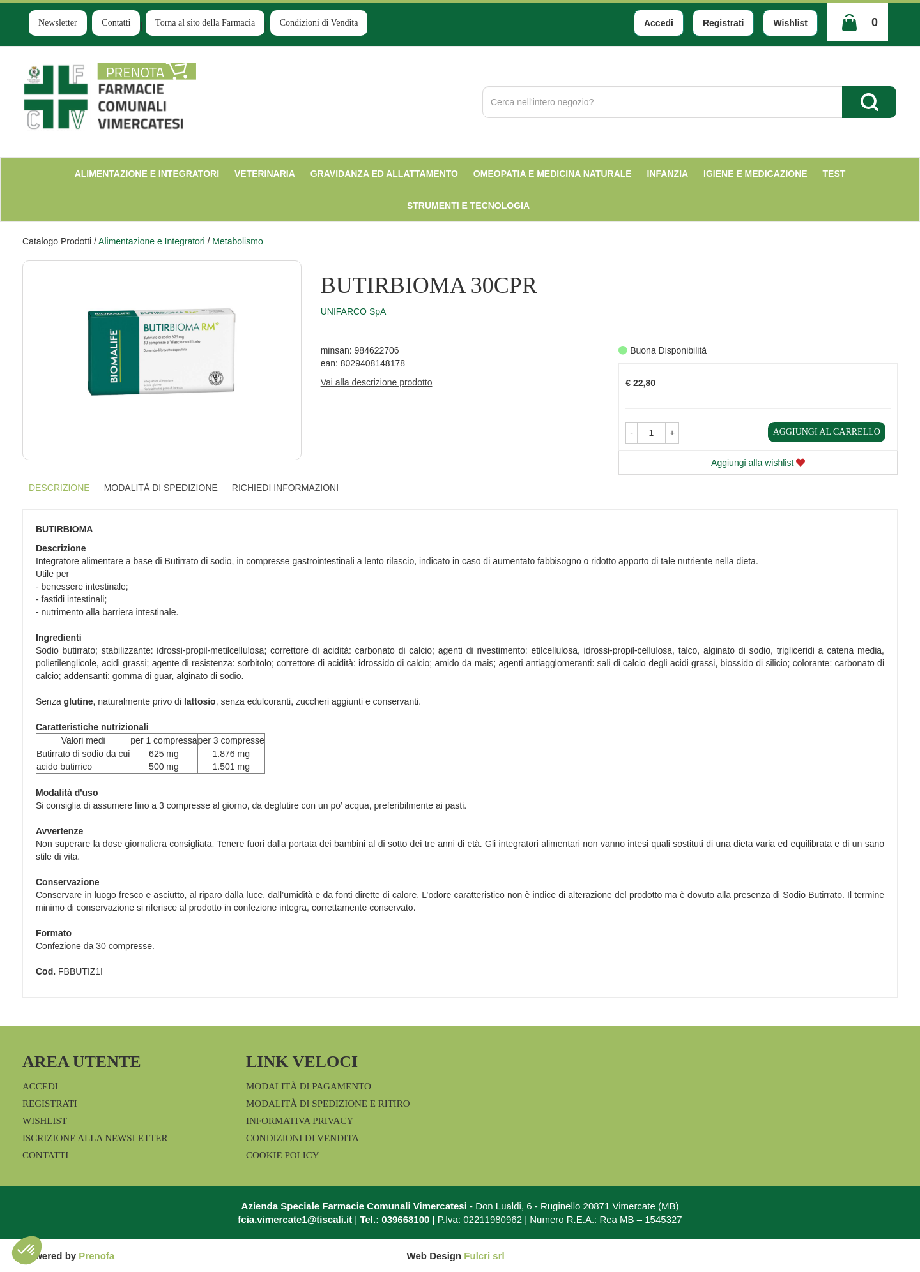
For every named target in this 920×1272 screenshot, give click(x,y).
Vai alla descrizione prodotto (377, 382)
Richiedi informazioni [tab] (285, 488)
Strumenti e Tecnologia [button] (468, 205)
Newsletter (57, 22)
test (834, 173)
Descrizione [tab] (59, 488)
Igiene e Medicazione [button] (755, 173)
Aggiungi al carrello (826, 432)
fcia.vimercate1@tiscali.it (295, 1219)
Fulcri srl (484, 1255)
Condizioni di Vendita (319, 22)
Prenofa (96, 1255)
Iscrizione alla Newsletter (94, 1138)
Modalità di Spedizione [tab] (161, 488)
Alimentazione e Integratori (151, 241)
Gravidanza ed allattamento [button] (384, 173)
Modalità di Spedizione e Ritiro (328, 1103)
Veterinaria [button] (264, 173)
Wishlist (790, 23)
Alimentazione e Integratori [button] (147, 173)
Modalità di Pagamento (308, 1086)
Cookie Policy (282, 1155)
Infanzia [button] (668, 173)
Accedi (658, 23)
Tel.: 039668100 (394, 1219)
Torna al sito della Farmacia (205, 22)
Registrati (723, 23)
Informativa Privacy (299, 1121)
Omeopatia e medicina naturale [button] (552, 173)
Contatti (116, 22)
